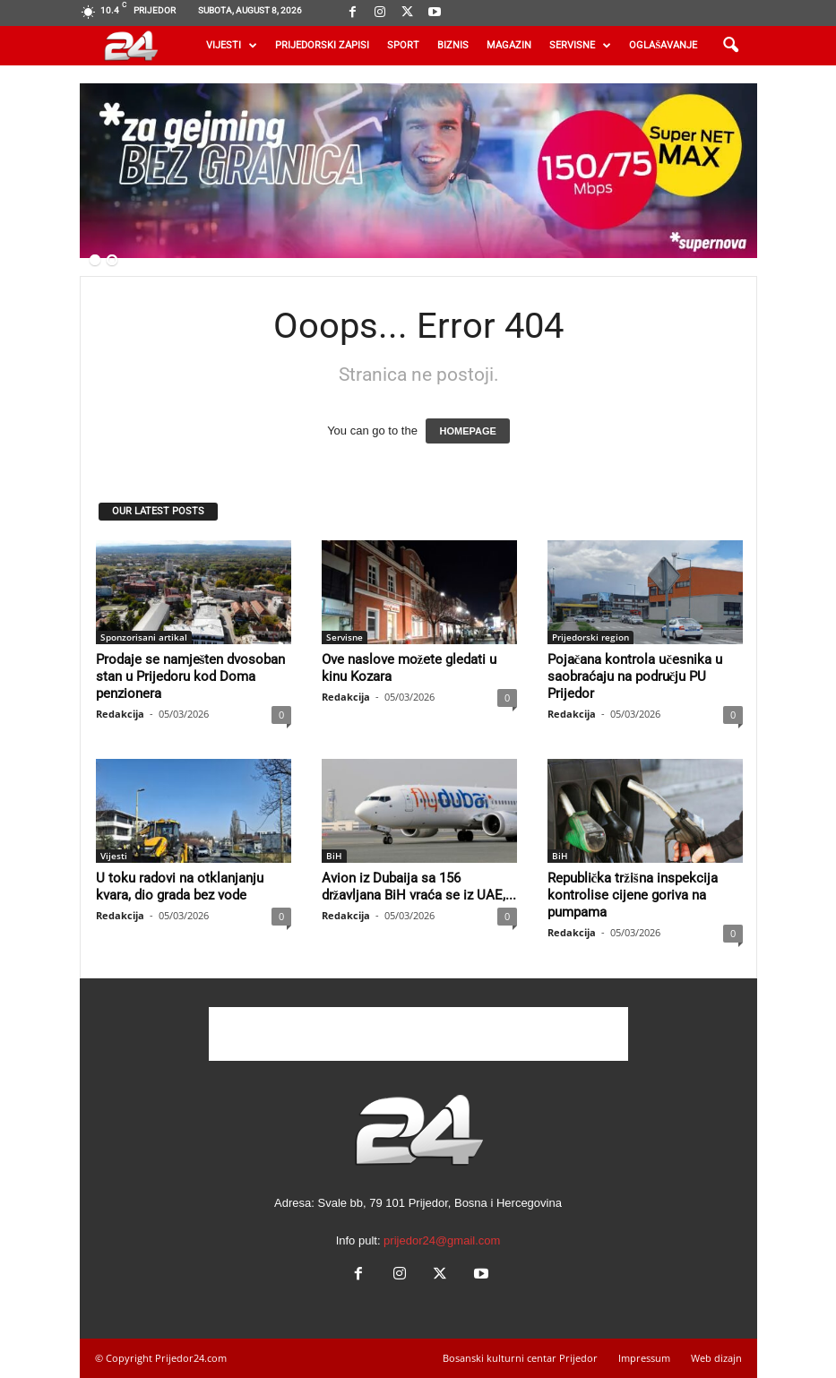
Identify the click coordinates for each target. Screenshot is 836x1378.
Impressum (644, 1358)
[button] (730, 45)
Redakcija (120, 713)
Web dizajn (716, 1358)
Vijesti (231, 45)
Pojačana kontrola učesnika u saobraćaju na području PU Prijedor (634, 676)
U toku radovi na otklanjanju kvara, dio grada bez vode (179, 886)
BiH (334, 855)
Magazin (509, 45)
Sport (403, 45)
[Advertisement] (418, 1034)
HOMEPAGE (467, 431)
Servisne (580, 45)
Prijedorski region (590, 637)
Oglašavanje (663, 45)
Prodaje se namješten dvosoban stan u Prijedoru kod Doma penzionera (191, 676)
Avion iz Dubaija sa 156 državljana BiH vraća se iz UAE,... (419, 886)
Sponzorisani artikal (143, 637)
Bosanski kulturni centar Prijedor (520, 1358)
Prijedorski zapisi (322, 45)
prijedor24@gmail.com (442, 1240)
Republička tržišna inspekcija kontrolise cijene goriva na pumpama (632, 895)
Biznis (453, 45)
